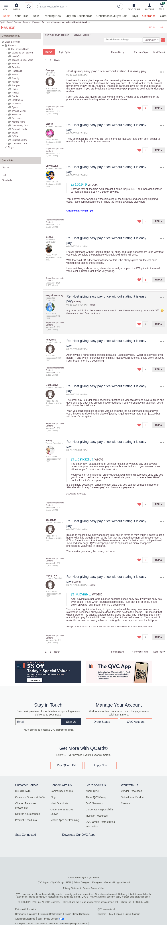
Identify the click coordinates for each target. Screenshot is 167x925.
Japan (119, 914)
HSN (68, 882)
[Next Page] (58, 60)
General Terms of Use (93, 888)
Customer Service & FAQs (30, 797)
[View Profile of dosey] (49, 440)
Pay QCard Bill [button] (66, 765)
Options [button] (162, 72)
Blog (53, 797)
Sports (15, 107)
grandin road (123, 882)
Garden (15, 96)
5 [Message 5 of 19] (54, 327)
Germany (101, 914)
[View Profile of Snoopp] (50, 70)
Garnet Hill (109, 882)
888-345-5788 (23, 790)
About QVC (92, 790)
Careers (125, 803)
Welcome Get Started (22, 52)
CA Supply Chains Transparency (31, 923)
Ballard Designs (81, 882)
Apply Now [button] (100, 765)
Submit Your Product (132, 797)
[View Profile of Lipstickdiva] (52, 385)
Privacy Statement (72, 888)
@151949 (79, 184)
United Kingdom (132, 914)
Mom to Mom (18, 121)
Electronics (17, 100)
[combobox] (76, 6)
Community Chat (20, 125)
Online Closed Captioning (77, 914)
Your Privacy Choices (48, 918)
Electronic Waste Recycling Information (68, 923)
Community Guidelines (26, 914)
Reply (158, 108)
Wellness (16, 103)
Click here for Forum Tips (79, 210)
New (36, 15)
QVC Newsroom (95, 803)
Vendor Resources (131, 790)
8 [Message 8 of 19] (54, 507)
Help (161, 27)
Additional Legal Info (25, 918)
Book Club (17, 114)
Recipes (16, 85)
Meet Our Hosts (59, 803)
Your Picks (21, 15)
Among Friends (19, 129)
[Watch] (16, 7)
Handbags (17, 70)
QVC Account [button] (135, 721)
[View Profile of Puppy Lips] (51, 575)
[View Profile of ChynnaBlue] (52, 165)
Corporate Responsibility (100, 809)
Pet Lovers (17, 118)
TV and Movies (19, 110)
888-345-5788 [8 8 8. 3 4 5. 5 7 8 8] (142, 902)
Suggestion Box (19, 140)
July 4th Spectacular (79, 15)
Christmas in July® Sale (111, 15)
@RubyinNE (81, 594)
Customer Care (19, 143)
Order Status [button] (101, 721)
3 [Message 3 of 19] (54, 224)
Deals (6, 15)
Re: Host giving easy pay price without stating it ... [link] (66, 22)
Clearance (149, 15)
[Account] (149, 7)
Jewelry (15, 78)
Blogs (10, 147)
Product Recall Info (26, 819)
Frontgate (97, 882)
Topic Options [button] (65, 52)
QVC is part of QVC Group (50, 882)
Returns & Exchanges (27, 813)
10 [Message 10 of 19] (55, 640)
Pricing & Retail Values (51, 914)
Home (15, 89)
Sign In (151, 27)
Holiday (15, 92)
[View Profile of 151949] (49, 123)
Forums (26, 22)
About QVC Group (96, 797)
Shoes (15, 74)
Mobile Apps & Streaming (64, 819)
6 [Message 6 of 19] (54, 372)
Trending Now (52, 15)
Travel (15, 132)
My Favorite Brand (20, 49)
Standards (7, 180)
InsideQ (15, 56)
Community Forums (61, 790)
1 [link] (45, 60)
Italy (111, 914)
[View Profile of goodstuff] (51, 520)
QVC (2, 22)
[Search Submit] (119, 6)
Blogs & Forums (14, 22)
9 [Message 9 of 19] (54, 563)
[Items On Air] (134, 7)
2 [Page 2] (50, 60)
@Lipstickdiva (82, 459)
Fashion (36, 22)
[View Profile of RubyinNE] (51, 339)
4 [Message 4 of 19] (54, 283)
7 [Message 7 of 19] (54, 428)
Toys (135, 15)
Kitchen (15, 81)
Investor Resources (97, 815)
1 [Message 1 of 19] (54, 111)
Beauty (15, 63)
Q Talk (15, 136)
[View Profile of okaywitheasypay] (55, 295)
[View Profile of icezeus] (49, 237)
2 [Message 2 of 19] (54, 153)
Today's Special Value (22, 60)
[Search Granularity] (151, 39)
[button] (5, 7)
